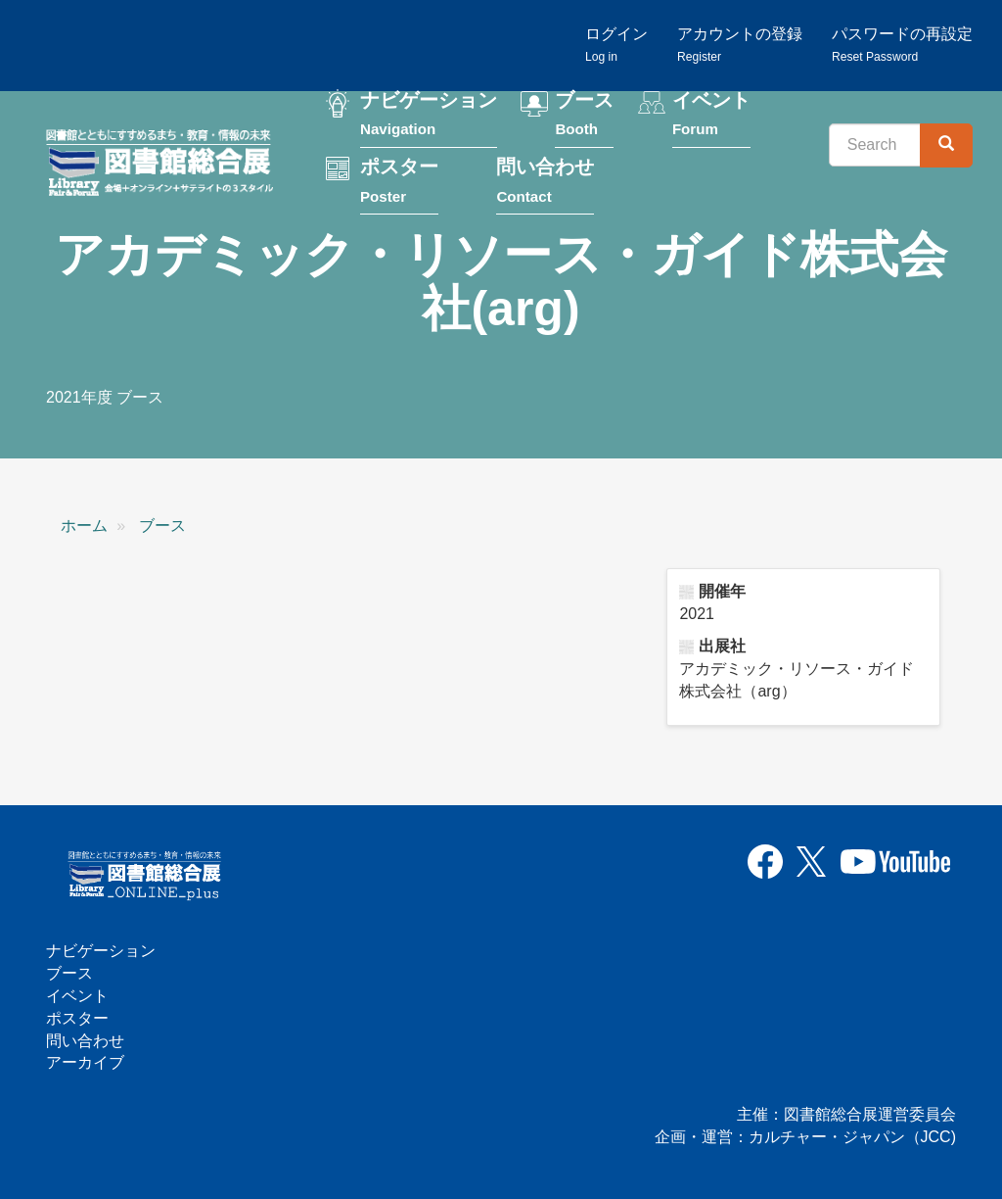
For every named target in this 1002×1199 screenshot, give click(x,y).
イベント (711, 116)
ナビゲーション (428, 116)
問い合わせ (545, 183)
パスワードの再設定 (902, 44)
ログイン (616, 44)
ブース (584, 116)
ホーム (84, 525)
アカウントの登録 (739, 44)
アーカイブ (85, 1062)
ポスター (399, 183)
